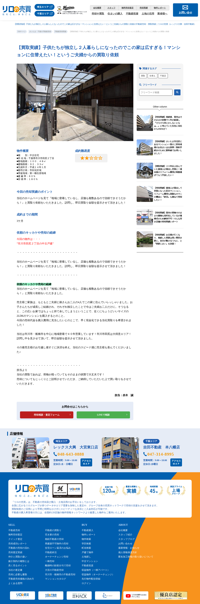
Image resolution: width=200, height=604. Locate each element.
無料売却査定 (128, 8)
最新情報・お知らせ (128, 548)
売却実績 (144, 8)
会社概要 (97, 8)
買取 (143, 76)
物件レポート (160, 8)
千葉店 (163, 76)
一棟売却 (49, 561)
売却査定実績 (15, 552)
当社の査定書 (15, 570)
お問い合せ (185, 12)
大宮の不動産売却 (54, 570)
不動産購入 (87, 530)
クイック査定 (15, 539)
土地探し (86, 556)
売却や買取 (98, 13)
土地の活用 (148, 13)
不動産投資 (132, 13)
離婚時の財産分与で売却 (58, 565)
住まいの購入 (115, 13)
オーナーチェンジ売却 (56, 556)
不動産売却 (14, 530)
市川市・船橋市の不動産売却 (60, 574)
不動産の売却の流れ (18, 548)
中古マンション (90, 561)
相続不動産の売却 (54, 539)
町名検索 (86, 548)
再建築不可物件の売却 (56, 543)
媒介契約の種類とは (18, 561)
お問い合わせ (125, 543)
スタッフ (111, 8)
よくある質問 (15, 583)
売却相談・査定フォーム (47, 415)
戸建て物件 (87, 552)
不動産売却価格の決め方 (21, 579)
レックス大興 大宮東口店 (75, 447)
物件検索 (86, 539)
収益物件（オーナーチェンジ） (98, 574)
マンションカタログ (55, 579)
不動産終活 (51, 552)
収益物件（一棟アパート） (96, 570)
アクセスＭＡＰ (86, 462)
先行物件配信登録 (91, 579)
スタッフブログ (126, 539)
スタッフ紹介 (125, 534)
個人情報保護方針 (127, 552)
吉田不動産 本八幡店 (161, 447)
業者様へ (162, 13)
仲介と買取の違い (17, 556)
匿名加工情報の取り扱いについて (135, 556)
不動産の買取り (53, 530)
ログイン (86, 583)
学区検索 (86, 543)
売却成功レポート (17, 543)
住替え (153, 76)
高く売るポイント (17, 565)
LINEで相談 (103, 415)
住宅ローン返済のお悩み (58, 548)
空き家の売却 (52, 534)
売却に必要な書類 (17, 574)
